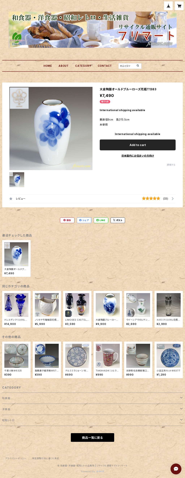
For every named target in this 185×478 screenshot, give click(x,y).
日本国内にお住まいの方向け (137, 155)
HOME (48, 65)
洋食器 (6, 409)
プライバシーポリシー (15, 458)
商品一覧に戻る (92, 437)
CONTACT (105, 65)
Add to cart (138, 145)
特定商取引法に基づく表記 (45, 458)
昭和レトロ (8, 420)
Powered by (92, 471)
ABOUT (64, 65)
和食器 (6, 398)
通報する (171, 164)
